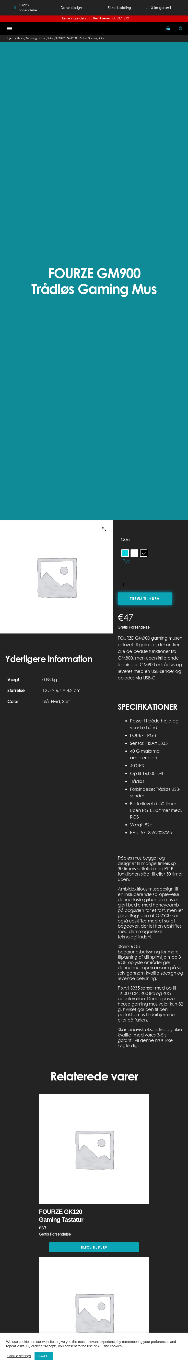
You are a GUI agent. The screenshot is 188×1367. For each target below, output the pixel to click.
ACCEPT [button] (43, 1356)
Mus (51, 38)
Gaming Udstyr (36, 38)
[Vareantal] (127, 584)
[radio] (125, 553)
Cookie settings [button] (19, 1356)
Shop (20, 38)
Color (126, 539)
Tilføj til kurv (145, 598)
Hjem (10, 38)
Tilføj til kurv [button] (94, 1247)
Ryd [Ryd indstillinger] (126, 560)
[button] (9, 28)
